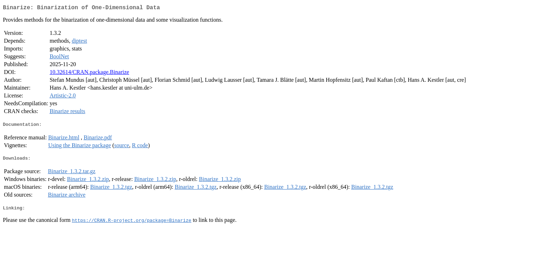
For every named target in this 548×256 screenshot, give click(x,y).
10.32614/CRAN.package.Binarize (89, 73)
